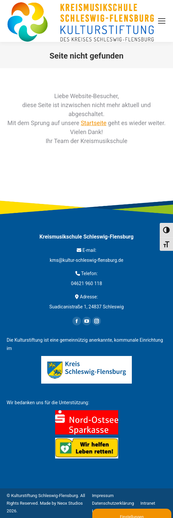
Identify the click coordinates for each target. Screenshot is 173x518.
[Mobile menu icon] (161, 21)
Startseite (93, 122)
